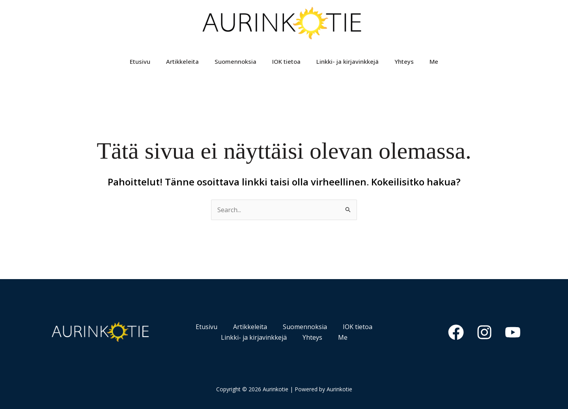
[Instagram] (484, 332)
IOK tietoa (286, 61)
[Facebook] (456, 332)
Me (434, 61)
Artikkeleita (182, 61)
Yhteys (404, 61)
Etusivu (140, 61)
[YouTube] (513, 332)
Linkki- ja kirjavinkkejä (347, 61)
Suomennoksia (235, 61)
